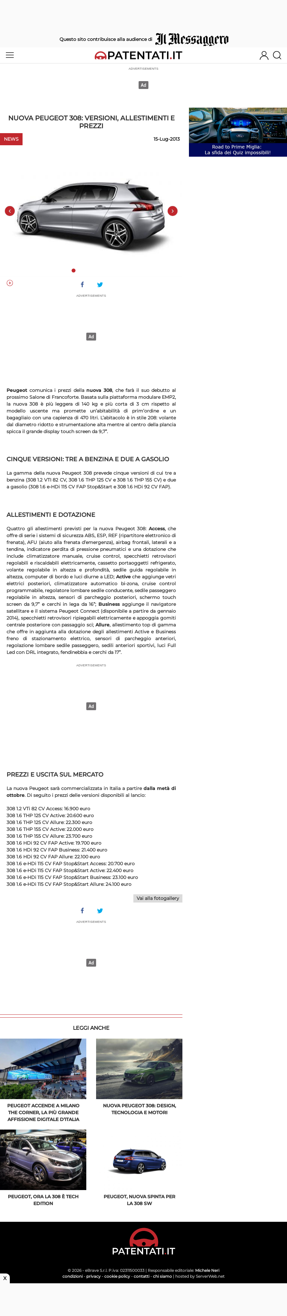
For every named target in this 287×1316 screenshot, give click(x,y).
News (11, 139)
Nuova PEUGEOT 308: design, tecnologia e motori (139, 1109)
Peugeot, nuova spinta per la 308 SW (139, 1200)
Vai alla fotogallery (158, 898)
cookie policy (117, 1276)
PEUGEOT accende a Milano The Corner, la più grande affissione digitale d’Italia (43, 1112)
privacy (93, 1276)
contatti (141, 1276)
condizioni (72, 1276)
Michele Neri (207, 1270)
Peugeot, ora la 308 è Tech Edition (43, 1200)
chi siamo (162, 1276)
